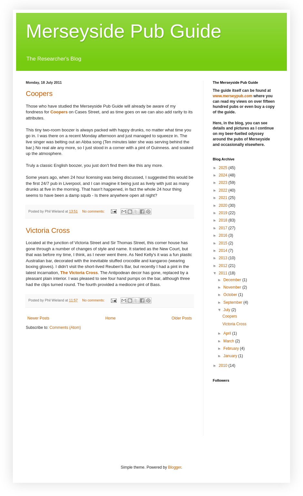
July (227, 310)
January (230, 356)
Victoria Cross (48, 230)
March (229, 341)
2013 (224, 258)
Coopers (39, 94)
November (232, 287)
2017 (224, 228)
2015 (224, 243)
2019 (224, 213)
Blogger (174, 467)
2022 (224, 190)
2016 (224, 235)
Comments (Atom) (65, 327)
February (231, 348)
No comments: (94, 211)
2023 (224, 182)
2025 (224, 168)
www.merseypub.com (232, 96)
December (232, 280)
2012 (224, 265)
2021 (224, 198)
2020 (224, 205)
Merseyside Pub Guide (123, 31)
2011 (224, 273)
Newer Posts (38, 318)
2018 (224, 220)
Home (110, 318)
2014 (224, 250)
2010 (224, 365)
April (227, 333)
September (233, 302)
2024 (224, 175)
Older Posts (181, 318)
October (230, 294)
